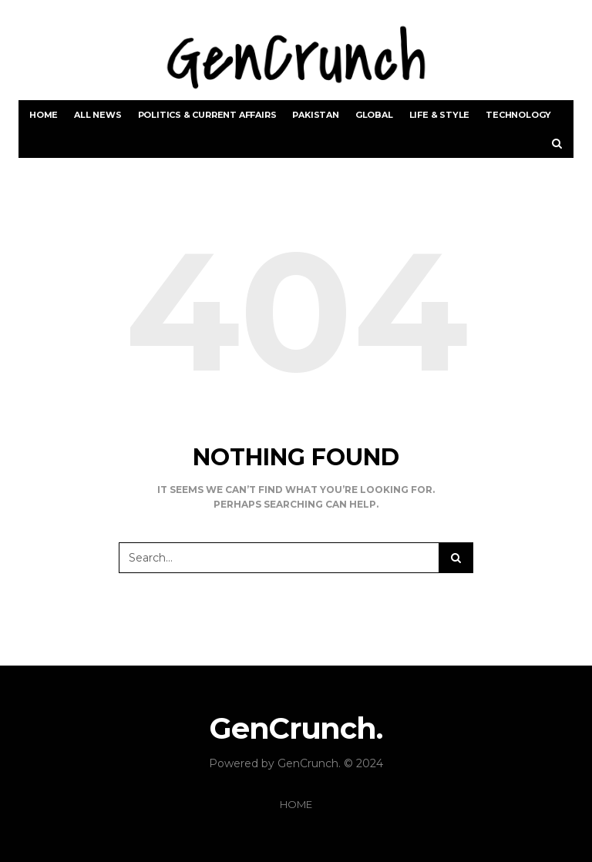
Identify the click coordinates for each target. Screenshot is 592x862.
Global (374, 114)
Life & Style (439, 114)
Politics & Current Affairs (207, 114)
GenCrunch (308, 763)
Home (43, 114)
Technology (518, 114)
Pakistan (315, 114)
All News (97, 114)
